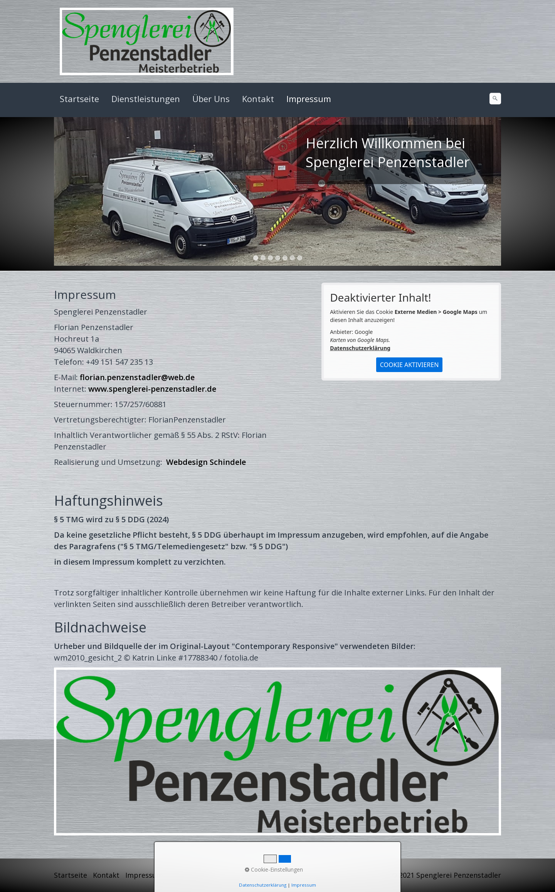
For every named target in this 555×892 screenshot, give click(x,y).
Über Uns (211, 98)
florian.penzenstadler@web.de (137, 377)
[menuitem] (80, 98)
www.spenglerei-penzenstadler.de (152, 389)
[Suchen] (495, 98)
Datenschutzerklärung (360, 348)
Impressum (308, 98)
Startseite (79, 98)
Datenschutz (190, 875)
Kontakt (258, 98)
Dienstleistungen (145, 98)
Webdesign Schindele (206, 462)
